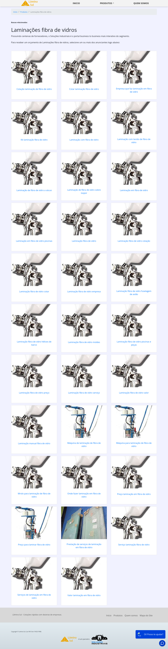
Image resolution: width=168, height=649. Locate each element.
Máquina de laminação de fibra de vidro (84, 445)
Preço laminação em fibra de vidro (134, 494)
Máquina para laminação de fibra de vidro (133, 445)
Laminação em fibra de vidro (134, 190)
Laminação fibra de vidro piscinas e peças (134, 343)
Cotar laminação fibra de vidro (84, 89)
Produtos (106, 3)
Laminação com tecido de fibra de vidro (133, 141)
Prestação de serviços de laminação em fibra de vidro (84, 546)
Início (108, 615)
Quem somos (141, 3)
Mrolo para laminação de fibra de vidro (34, 495)
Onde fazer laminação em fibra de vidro (84, 495)
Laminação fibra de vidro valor (134, 392)
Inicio (76, 3)
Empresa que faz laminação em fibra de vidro (134, 90)
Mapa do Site (146, 615)
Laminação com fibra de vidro (83, 139)
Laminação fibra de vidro (84, 241)
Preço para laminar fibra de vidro (34, 544)
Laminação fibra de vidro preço (34, 392)
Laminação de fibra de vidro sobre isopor (84, 191)
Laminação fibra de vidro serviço (84, 392)
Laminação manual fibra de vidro (34, 443)
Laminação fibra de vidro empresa (84, 291)
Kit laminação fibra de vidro (34, 139)
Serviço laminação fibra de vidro (133, 544)
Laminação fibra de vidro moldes (84, 342)
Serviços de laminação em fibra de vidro (34, 596)
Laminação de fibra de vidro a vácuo (34, 190)
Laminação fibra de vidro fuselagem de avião (133, 293)
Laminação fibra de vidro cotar (34, 291)
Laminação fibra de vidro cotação (134, 241)
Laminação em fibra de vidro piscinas (34, 241)
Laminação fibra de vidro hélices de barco (34, 343)
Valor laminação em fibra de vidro (83, 595)
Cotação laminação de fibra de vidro (34, 89)
